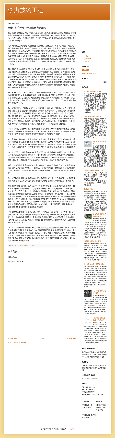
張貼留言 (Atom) (19, 342)
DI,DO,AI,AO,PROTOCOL (94, 264)
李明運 (86, 70)
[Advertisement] (42, 321)
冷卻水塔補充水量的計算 (93, 170)
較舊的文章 (71, 339)
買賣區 (86, 61)
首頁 (42, 339)
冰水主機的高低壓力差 (92, 116)
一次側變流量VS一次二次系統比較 (100, 319)
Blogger (71, 429)
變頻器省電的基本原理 (92, 241)
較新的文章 (12, 339)
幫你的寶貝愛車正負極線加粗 (99, 215)
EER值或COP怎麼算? (92, 91)
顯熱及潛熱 (88, 189)
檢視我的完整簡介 (89, 73)
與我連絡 (87, 59)
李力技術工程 (26, 10)
